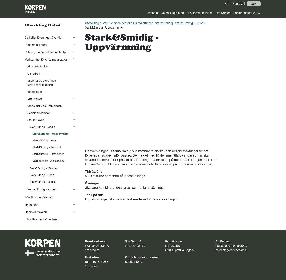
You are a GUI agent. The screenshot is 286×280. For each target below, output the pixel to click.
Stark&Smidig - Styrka (45, 140)
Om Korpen (223, 13)
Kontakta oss (173, 241)
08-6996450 (133, 241)
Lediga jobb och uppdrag (231, 245)
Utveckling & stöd (172, 13)
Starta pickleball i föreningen (44, 106)
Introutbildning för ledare (41, 219)
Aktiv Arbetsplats (38, 66)
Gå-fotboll (33, 73)
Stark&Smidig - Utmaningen (48, 154)
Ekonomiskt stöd (36, 45)
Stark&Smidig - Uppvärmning (50, 133)
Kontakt (238, 3)
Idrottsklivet (34, 91)
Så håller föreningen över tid (43, 37)
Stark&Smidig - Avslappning (48, 160)
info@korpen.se (135, 245)
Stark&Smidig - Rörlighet (46, 147)
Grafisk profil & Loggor (179, 250)
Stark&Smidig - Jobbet (43, 181)
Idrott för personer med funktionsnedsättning (41, 83)
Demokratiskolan (36, 212)
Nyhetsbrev (172, 245)
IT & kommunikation (200, 13)
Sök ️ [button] (254, 3)
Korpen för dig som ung (41, 189)
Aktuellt (153, 13)
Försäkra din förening (38, 197)
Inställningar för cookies (230, 250)
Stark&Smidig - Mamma (43, 168)
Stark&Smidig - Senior (42, 175)
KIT (227, 3)
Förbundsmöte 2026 (246, 13)
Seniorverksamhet (38, 113)
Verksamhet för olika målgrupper (46, 59)
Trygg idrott (32, 204)
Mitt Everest (34, 99)
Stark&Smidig (35, 120)
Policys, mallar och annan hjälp (45, 52)
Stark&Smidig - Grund (42, 127)
